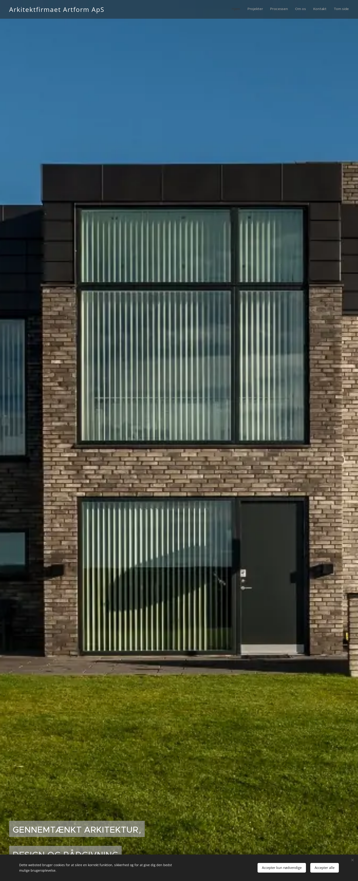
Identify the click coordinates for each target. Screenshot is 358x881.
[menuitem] (313, 9)
